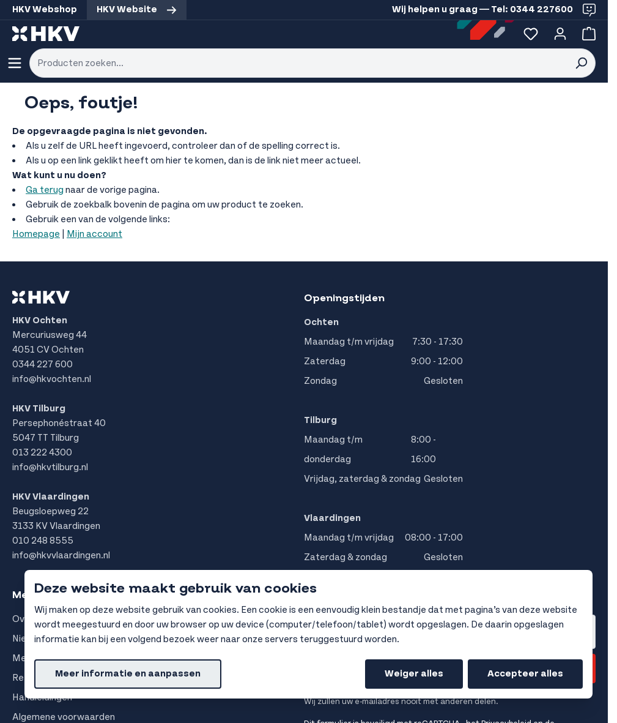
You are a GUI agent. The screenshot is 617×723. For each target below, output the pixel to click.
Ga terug (45, 190)
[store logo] (45, 33)
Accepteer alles (525, 674)
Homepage (36, 234)
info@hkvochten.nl (51, 379)
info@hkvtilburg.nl (50, 467)
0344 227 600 (42, 364)
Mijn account (94, 234)
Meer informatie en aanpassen (128, 674)
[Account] (560, 33)
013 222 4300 (42, 453)
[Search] (581, 63)
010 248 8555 (42, 541)
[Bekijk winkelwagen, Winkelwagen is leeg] (586, 33)
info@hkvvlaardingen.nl (61, 555)
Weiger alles (414, 674)
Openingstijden (344, 298)
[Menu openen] (14, 63)
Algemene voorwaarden (63, 717)
